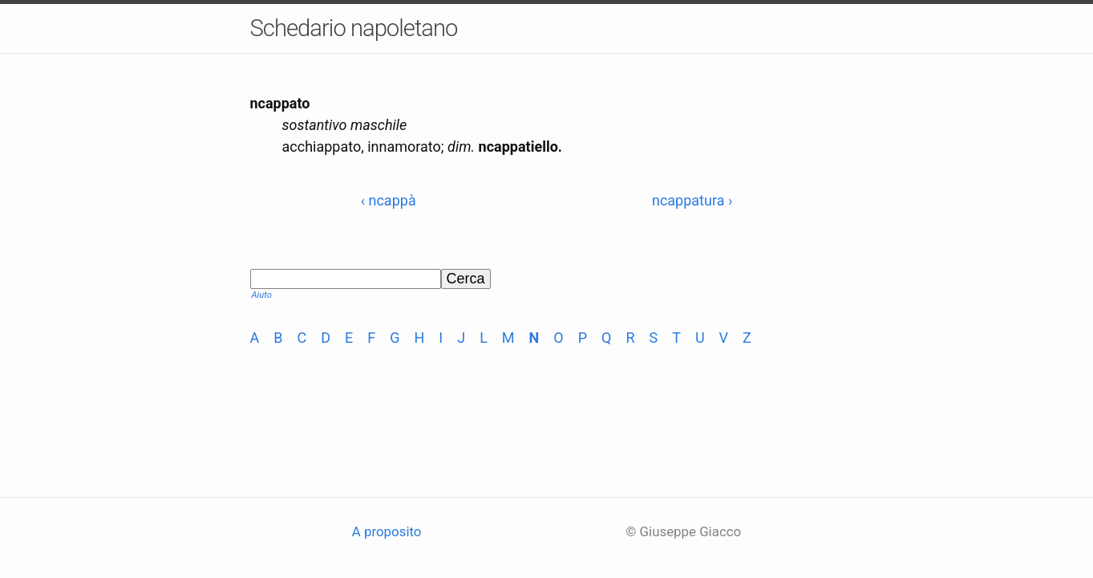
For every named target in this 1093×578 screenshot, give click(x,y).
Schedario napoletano (354, 28)
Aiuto (262, 295)
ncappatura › (692, 200)
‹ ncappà (388, 200)
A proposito (387, 531)
